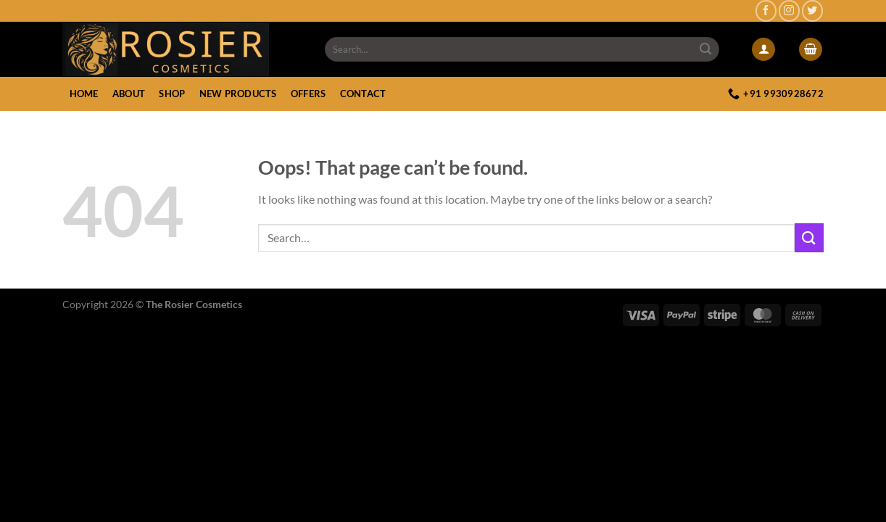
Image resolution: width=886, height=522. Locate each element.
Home (84, 93)
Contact (363, 93)
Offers (308, 93)
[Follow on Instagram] (789, 10)
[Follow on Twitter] (812, 10)
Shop (172, 93)
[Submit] (706, 49)
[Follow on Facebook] (766, 10)
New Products (238, 93)
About (128, 93)
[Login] (763, 50)
